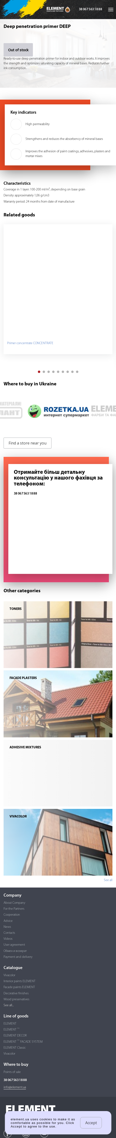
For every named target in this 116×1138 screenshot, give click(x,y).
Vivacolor (9, 975)
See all (108, 880)
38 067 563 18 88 (90, 9)
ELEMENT (10, 1024)
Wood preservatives (16, 999)
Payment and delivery (18, 957)
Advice (8, 921)
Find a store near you (27, 443)
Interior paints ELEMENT (19, 981)
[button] (39, 372)
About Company (14, 903)
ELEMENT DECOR (15, 1035)
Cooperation (12, 915)
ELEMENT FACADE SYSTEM (23, 1042)
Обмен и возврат (15, 951)
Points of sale (12, 1072)
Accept (91, 1122)
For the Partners (14, 909)
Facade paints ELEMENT (19, 987)
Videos (8, 939)
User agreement (14, 945)
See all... (9, 1005)
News (7, 927)
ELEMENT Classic (15, 1048)
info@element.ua (15, 1087)
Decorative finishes (16, 993)
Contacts (9, 933)
